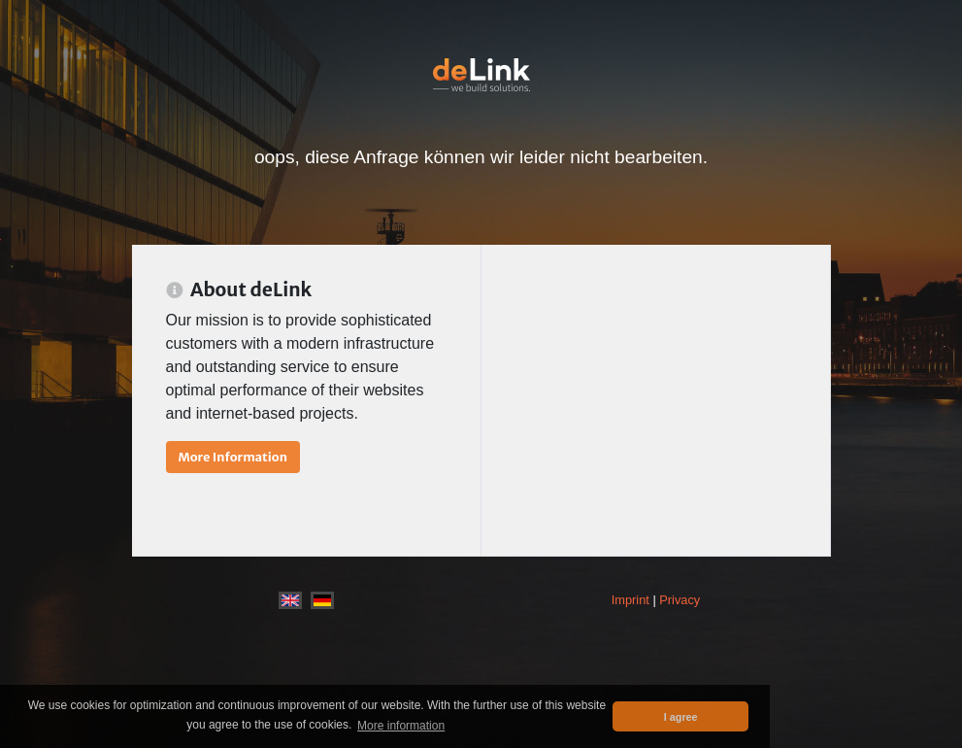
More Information (233, 456)
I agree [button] (681, 717)
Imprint (630, 600)
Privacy (679, 600)
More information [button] (401, 725)
